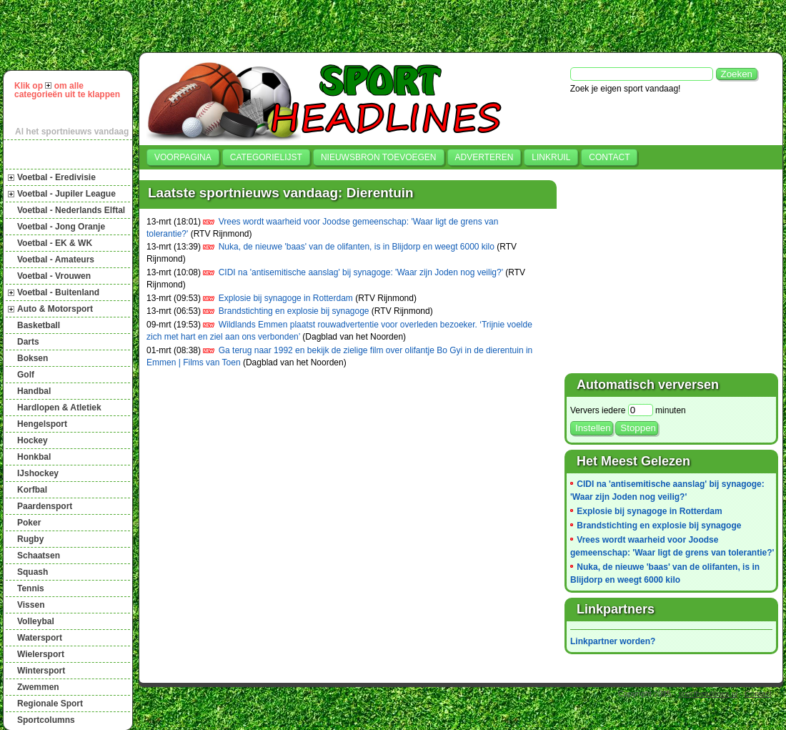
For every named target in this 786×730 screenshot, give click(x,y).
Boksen (32, 358)
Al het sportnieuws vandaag (72, 132)
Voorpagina (183, 157)
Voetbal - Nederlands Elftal (71, 210)
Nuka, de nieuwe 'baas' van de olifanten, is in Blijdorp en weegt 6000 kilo (356, 247)
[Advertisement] (236, 24)
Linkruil (551, 157)
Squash (32, 572)
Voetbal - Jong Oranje (61, 227)
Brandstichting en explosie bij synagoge (294, 311)
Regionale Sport (50, 704)
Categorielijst (266, 157)
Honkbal (34, 457)
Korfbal (32, 490)
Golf (25, 375)
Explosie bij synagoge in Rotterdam (286, 298)
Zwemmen (38, 687)
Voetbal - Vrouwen (54, 276)
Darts (28, 342)
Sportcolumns (46, 720)
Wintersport (41, 671)
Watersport (39, 638)
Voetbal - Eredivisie (56, 177)
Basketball (38, 325)
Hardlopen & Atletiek (59, 408)
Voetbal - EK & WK (54, 243)
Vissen (30, 605)
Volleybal (35, 621)
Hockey (32, 440)
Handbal (34, 391)
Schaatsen (38, 556)
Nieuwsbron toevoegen (379, 157)
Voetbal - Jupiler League (66, 194)
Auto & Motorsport (55, 309)
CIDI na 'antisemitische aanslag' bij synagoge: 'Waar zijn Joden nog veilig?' (361, 272)
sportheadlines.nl (707, 693)
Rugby (30, 539)
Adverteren (484, 157)
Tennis (30, 588)
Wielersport (40, 654)
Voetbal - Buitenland (58, 292)
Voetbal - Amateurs (55, 260)
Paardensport (44, 506)
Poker (29, 523)
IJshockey (38, 473)
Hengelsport (42, 424)
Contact (609, 157)
